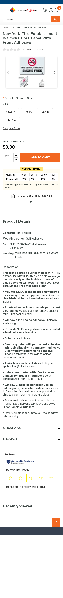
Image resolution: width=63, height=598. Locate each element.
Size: (6, 104)
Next (55, 72)
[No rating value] (12, 49)
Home (5, 27)
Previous (8, 72)
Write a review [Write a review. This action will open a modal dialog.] (35, 49)
